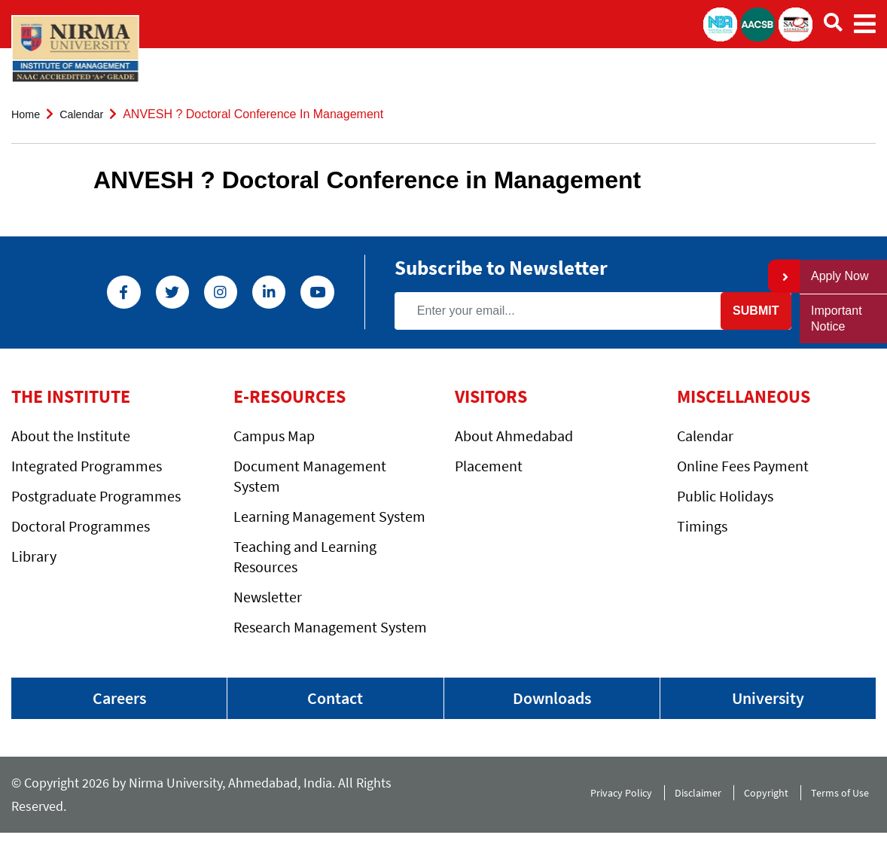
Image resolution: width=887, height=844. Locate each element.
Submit (749, 310)
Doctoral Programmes (80, 525)
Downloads (551, 699)
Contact (335, 699)
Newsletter (267, 596)
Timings (702, 525)
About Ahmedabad (514, 435)
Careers (119, 699)
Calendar (87, 114)
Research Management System (330, 626)
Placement (489, 465)
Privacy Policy (613, 800)
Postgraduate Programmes (96, 495)
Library (33, 556)
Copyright (764, 800)
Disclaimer (693, 800)
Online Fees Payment (743, 465)
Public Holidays (725, 495)
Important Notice (836, 318)
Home (27, 114)
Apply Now (839, 276)
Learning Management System (329, 516)
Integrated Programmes (86, 465)
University (767, 699)
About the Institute (70, 435)
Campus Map (274, 435)
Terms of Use (843, 800)
